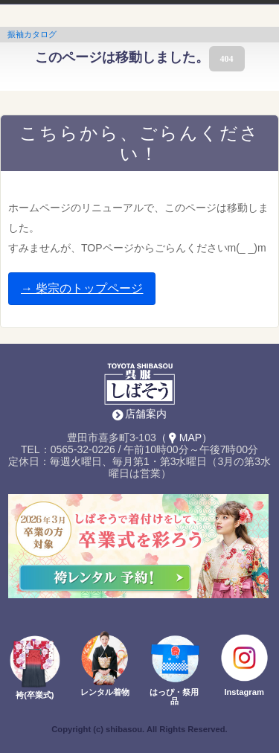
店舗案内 (146, 414)
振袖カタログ (32, 34)
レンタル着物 (104, 692)
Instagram (243, 692)
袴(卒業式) (35, 694)
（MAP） (184, 437)
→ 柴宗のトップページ (82, 288)
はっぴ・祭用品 (174, 697)
